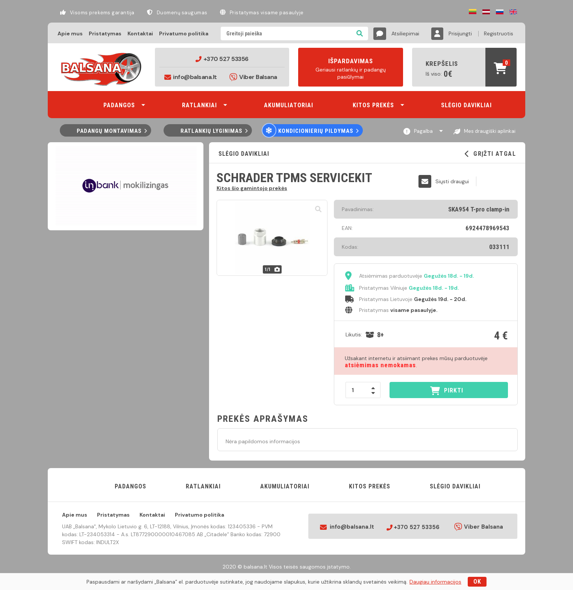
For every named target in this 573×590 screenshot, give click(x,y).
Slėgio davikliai (243, 153)
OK (477, 581)
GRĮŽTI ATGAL (490, 154)
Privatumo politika (183, 33)
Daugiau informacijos (435, 581)
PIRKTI (446, 390)
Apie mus (70, 33)
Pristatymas (105, 33)
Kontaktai (140, 33)
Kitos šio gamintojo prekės (252, 188)
